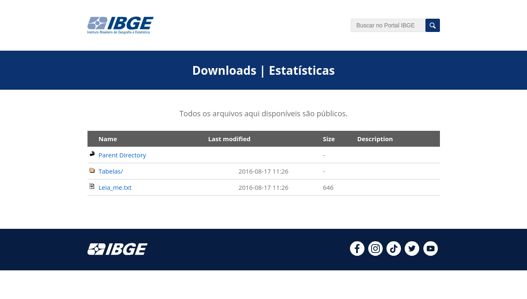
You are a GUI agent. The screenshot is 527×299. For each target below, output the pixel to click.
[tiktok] (393, 253)
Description (375, 139)
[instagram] (375, 253)
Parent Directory (122, 155)
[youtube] (430, 253)
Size (329, 139)
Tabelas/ (111, 171)
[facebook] (357, 253)
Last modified (229, 139)
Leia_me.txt (115, 187)
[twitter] (412, 253)
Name (108, 139)
